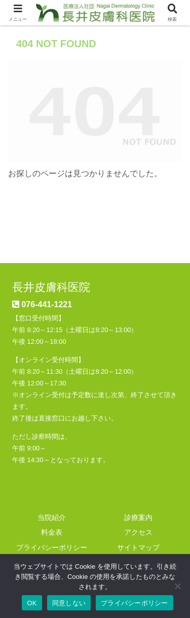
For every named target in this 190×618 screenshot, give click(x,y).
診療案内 (138, 517)
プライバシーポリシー (51, 547)
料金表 (51, 532)
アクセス (138, 532)
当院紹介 (51, 517)
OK (31, 603)
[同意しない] (177, 586)
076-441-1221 (46, 304)
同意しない (69, 603)
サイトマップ (138, 547)
